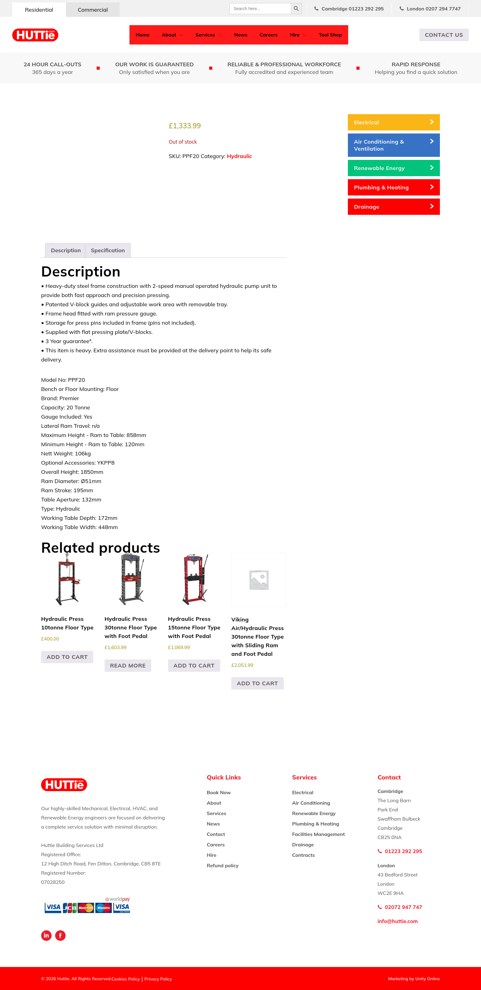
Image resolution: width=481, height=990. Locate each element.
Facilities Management (318, 834)
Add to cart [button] (67, 656)
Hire (295, 35)
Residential (39, 9)
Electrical (366, 122)
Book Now (219, 792)
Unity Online (427, 978)
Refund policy (223, 865)
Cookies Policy (126, 979)
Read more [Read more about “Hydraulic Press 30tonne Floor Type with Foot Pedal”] (128, 665)
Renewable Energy (379, 168)
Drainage (366, 206)
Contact (216, 834)
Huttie (35, 34)
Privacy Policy (158, 979)
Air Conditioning (311, 803)
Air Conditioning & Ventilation (379, 145)
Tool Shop (330, 35)
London (434, 9)
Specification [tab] (108, 250)
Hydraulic (239, 156)
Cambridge (352, 9)
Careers (269, 35)
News (241, 35)
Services (205, 35)
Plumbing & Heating (381, 187)
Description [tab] (66, 250)
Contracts (303, 855)
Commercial (93, 9)
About (169, 35)
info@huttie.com (398, 921)
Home (142, 35)
